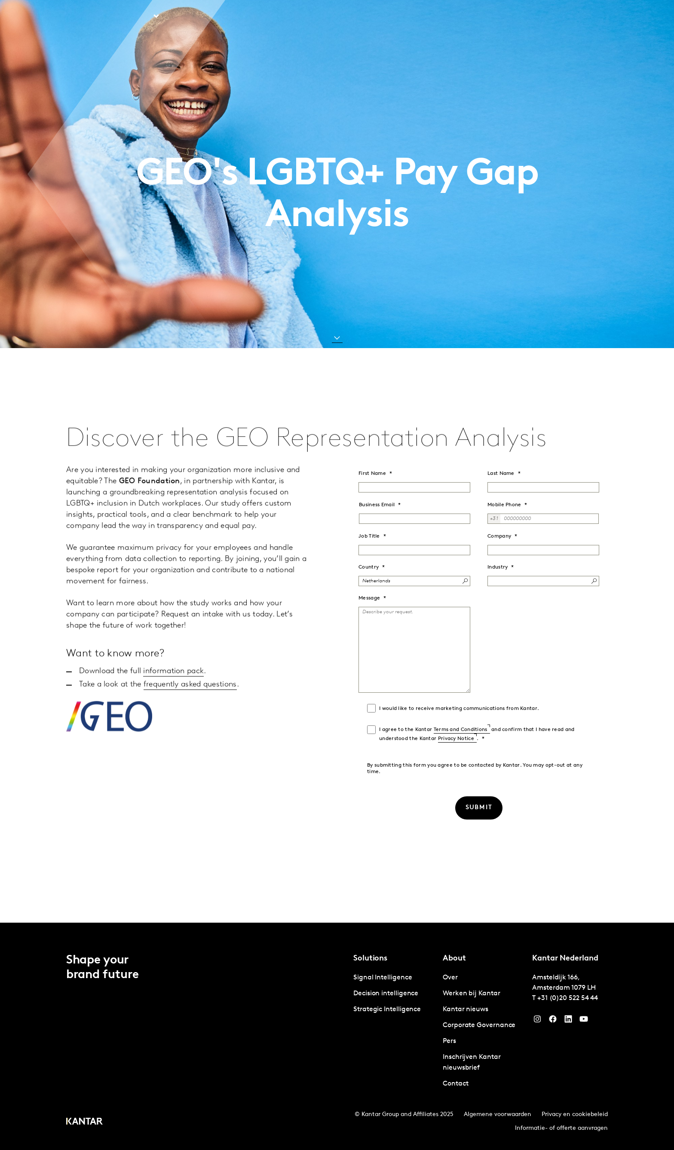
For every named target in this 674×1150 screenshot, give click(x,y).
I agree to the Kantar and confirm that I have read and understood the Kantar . (477, 734)
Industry (497, 567)
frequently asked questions (190, 720)
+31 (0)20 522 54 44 (567, 998)
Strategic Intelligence (387, 1009)
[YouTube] (568, 1021)
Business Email (377, 505)
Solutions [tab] (136, 16)
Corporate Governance (479, 1025)
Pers (449, 1041)
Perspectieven (199, 16)
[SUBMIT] (478, 808)
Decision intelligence (385, 993)
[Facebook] (553, 1021)
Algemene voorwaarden (497, 1114)
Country (368, 567)
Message (369, 598)
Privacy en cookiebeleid (575, 1114)
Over (551, 16)
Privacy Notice (456, 738)
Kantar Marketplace (270, 16)
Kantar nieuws (465, 1009)
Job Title (369, 536)
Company (499, 536)
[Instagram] (537, 1021)
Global (579, 16)
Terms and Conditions (460, 729)
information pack (173, 707)
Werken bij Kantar (469, 16)
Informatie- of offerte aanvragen (561, 1128)
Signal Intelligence (382, 977)
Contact (520, 16)
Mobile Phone (504, 505)
